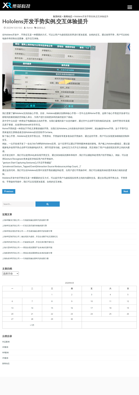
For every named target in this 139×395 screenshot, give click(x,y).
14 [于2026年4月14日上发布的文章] (32, 308)
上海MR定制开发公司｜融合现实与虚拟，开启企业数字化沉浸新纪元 (30, 236)
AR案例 (5, 347)
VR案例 (5, 358)
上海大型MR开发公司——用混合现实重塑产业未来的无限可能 (27, 247)
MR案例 (5, 352)
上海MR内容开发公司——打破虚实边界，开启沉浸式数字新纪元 (28, 242)
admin (30, 28)
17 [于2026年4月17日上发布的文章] (92, 308)
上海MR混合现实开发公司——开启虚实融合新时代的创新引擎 (27, 231)
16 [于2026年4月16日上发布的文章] (72, 308)
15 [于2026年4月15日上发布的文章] (52, 308)
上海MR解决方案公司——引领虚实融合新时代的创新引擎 (25, 220)
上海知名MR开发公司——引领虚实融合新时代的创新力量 (25, 258)
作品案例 (6, 341)
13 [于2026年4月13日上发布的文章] (12, 308)
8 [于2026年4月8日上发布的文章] (51, 301)
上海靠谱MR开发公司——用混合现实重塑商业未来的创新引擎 (27, 253)
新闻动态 (41, 28)
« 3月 (32, 325)
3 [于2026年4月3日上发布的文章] (91, 294)
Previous (8, 191)
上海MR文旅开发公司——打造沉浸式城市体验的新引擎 (24, 225)
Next (126, 191)
